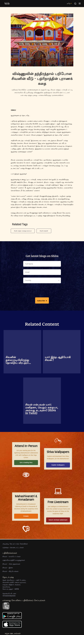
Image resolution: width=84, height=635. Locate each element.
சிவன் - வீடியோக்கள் (10, 571)
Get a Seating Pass (26, 462)
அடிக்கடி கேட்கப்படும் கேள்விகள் (15, 544)
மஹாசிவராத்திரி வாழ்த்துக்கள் (13, 560)
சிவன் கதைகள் (44, 231)
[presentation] (42, 291)
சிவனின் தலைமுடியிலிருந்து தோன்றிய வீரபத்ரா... (18, 360)
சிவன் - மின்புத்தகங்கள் (11, 564)
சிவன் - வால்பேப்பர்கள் (11, 556)
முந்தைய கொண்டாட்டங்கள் (13, 547)
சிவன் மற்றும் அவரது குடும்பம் (23, 231)
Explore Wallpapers (58, 465)
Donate (26, 516)
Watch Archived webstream (58, 520)
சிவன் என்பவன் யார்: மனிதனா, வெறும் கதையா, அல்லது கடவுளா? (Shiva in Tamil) (41, 409)
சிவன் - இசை (7, 567)
